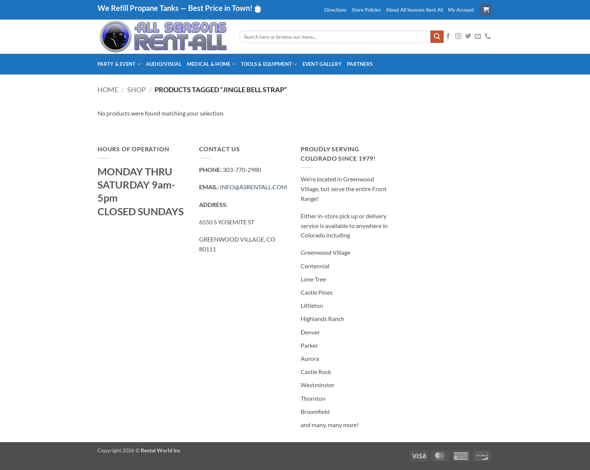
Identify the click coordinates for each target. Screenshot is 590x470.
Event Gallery (322, 64)
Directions (335, 10)
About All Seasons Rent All (414, 10)
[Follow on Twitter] (468, 36)
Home (107, 89)
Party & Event (119, 64)
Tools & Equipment (269, 64)
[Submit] (436, 36)
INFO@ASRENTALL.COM (253, 186)
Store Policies (366, 10)
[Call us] (488, 36)
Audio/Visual (164, 64)
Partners (360, 64)
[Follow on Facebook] (448, 36)
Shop (136, 89)
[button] (486, 10)
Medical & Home (211, 64)
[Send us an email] (478, 36)
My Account (461, 10)
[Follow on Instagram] (458, 36)
